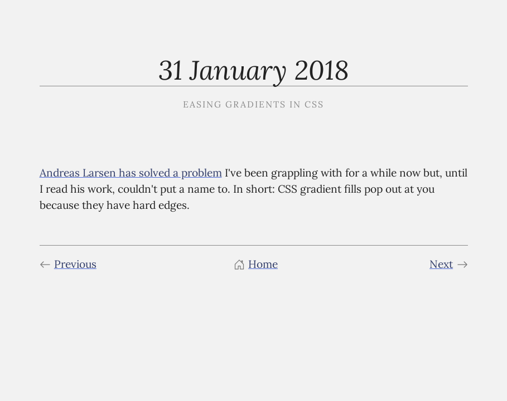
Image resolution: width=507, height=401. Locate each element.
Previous (68, 264)
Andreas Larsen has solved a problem (131, 172)
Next (448, 264)
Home (256, 264)
